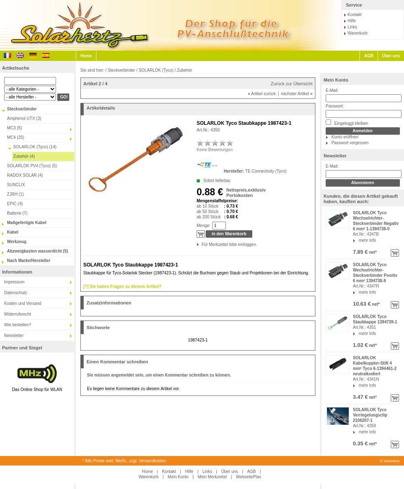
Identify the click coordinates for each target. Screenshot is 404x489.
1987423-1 (198, 340)
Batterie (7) (17, 213)
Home (86, 56)
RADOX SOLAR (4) (25, 175)
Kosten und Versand (22, 303)
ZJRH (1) (15, 194)
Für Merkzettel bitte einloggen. (202, 244)
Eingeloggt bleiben (347, 122)
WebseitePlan (248, 477)
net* (372, 252)
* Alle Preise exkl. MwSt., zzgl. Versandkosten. (124, 461)
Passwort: (335, 106)
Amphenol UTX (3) (24, 118)
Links (352, 27)
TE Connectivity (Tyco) (266, 171)
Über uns (391, 56)
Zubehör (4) (24, 156)
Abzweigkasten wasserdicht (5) (37, 251)
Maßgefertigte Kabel (27, 222)
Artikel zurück (262, 93)
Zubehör (184, 70)
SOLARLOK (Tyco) (156, 70)
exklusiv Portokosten (246, 192)
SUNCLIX (16, 184)
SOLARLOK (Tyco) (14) (34, 147)
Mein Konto (336, 79)
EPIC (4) (15, 203)
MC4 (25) (15, 137)
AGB (368, 56)
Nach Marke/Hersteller (28, 260)
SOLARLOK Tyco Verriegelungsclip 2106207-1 (370, 415)
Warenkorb (358, 33)
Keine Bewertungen (215, 149)
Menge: (203, 225)
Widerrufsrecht (17, 314)
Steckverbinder (22, 109)
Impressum (14, 282)
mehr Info (367, 240)
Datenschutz (15, 292)
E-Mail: (332, 90)
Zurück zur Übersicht (291, 83)
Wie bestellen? (17, 325)
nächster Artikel (296, 93)
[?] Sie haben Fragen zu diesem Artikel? (122, 286)
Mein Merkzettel (212, 477)
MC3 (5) (14, 128)
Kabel (12, 232)
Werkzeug (16, 241)
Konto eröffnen (344, 137)
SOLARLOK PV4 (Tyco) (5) (32, 166)
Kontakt (355, 14)
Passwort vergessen (350, 142)
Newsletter (13, 335)
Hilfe (352, 21)
